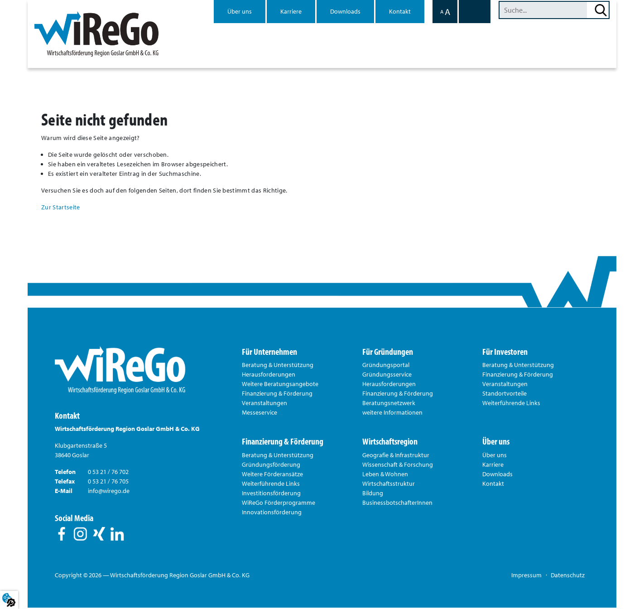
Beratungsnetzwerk (388, 404)
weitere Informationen (392, 414)
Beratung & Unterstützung (277, 366)
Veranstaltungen (264, 404)
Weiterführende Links (511, 404)
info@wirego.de (109, 492)
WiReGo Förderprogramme (278, 504)
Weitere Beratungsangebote (280, 385)
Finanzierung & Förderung (277, 395)
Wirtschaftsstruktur (388, 485)
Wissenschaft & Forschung (397, 466)
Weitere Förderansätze (272, 475)
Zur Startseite (60, 208)
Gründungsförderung (271, 466)
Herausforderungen (268, 376)
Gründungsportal (385, 366)
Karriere (291, 11)
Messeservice (259, 414)
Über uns (239, 11)
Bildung (372, 494)
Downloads (345, 11)
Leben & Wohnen (385, 475)
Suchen (601, 10)
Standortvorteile (504, 395)
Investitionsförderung (271, 494)
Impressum (526, 576)
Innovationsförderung (272, 513)
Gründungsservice (387, 376)
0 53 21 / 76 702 (108, 473)
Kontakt (400, 11)
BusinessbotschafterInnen (397, 504)
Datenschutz (568, 576)
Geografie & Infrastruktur (395, 456)
